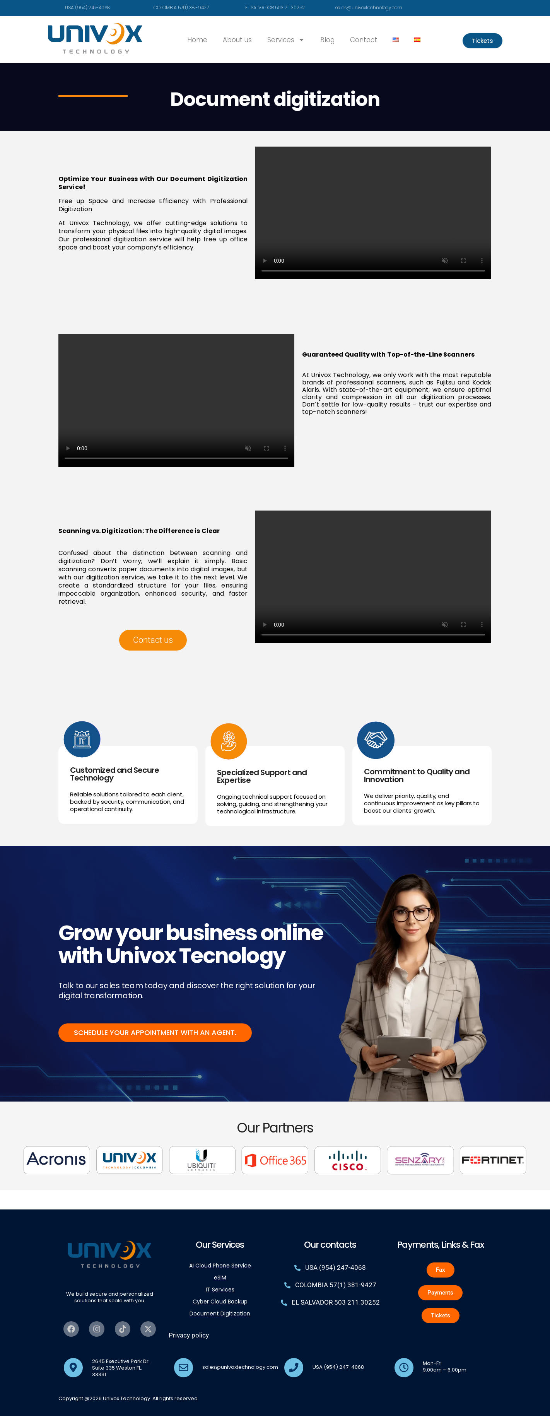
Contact (363, 39)
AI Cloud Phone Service (220, 1265)
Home (197, 39)
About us (237, 39)
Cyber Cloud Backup (220, 1301)
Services (286, 39)
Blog (327, 39)
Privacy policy (189, 1335)
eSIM (220, 1277)
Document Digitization (220, 1313)
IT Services (220, 1289)
